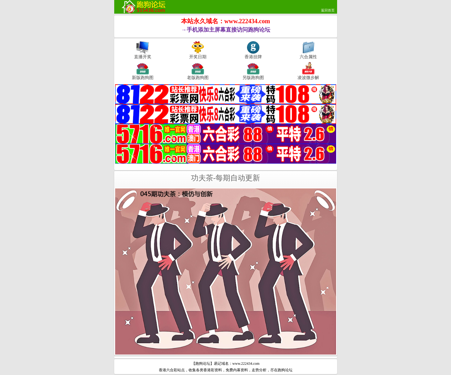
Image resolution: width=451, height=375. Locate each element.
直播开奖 (142, 56)
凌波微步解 (308, 77)
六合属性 (308, 56)
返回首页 (328, 10)
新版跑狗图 (143, 77)
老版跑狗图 (198, 77)
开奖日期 (197, 56)
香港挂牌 (253, 56)
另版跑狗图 (253, 77)
